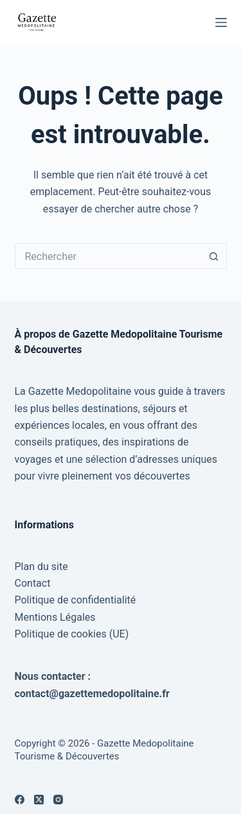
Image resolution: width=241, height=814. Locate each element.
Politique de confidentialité (75, 600)
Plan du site (41, 566)
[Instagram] (58, 799)
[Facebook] (19, 799)
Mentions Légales (55, 617)
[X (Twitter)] (39, 799)
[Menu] (221, 22)
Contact (33, 583)
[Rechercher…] (108, 256)
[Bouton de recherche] (214, 256)
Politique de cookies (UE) (72, 634)
